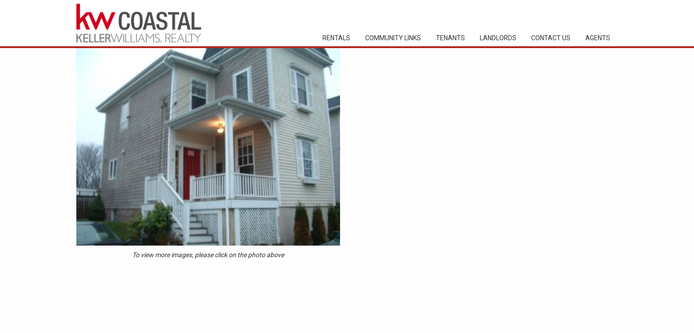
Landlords (498, 38)
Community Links (393, 38)
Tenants (450, 38)
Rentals (336, 38)
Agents (597, 38)
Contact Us (550, 38)
